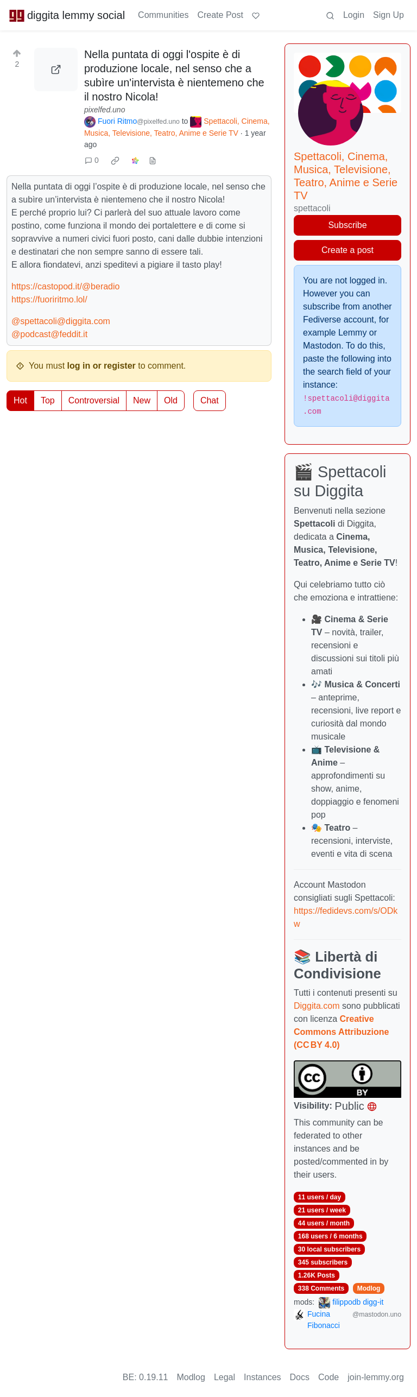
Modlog (369, 1288)
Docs (299, 1377)
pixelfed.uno (104, 109)
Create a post (347, 250)
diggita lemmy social (67, 15)
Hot (20, 400)
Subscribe (347, 225)
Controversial (93, 400)
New (141, 400)
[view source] (152, 160)
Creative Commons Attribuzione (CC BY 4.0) (341, 1032)
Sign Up (388, 15)
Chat (209, 400)
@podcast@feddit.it (49, 334)
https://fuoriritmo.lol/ (49, 299)
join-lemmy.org (376, 1377)
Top (48, 400)
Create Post (220, 15)
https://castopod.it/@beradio (65, 286)
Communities (163, 15)
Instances (262, 1377)
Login (353, 15)
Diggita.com (316, 1005)
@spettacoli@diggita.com (60, 321)
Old (171, 400)
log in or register (101, 365)
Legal (224, 1377)
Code (328, 1377)
